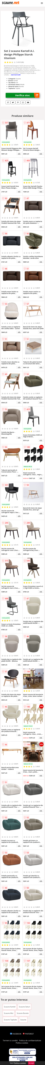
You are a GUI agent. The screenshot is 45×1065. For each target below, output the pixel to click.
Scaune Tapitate (10, 1020)
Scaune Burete (22, 1013)
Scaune (23, 1020)
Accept (31, 1063)
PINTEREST (28, 1034)
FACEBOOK (15, 1034)
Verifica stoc (27, 95)
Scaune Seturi (24, 1007)
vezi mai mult (16, 75)
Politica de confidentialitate (30, 1040)
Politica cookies (22, 1043)
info (19, 154)
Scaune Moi (8, 1013)
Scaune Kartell (9, 1007)
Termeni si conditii (10, 1040)
